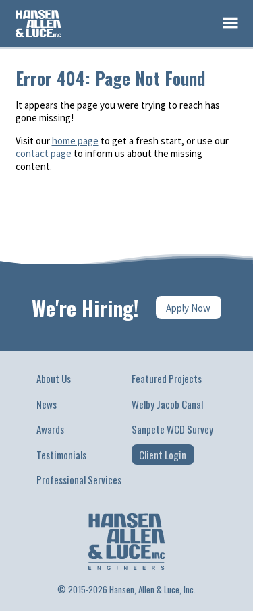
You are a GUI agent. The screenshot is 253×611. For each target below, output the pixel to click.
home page (75, 140)
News (46, 404)
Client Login (162, 454)
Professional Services (78, 479)
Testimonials (61, 454)
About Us (53, 378)
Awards (50, 428)
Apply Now (188, 307)
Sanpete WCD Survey (172, 428)
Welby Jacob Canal (167, 404)
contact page (44, 153)
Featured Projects (167, 378)
